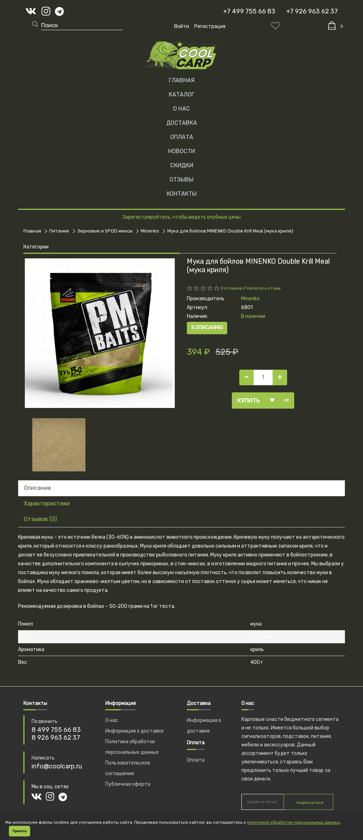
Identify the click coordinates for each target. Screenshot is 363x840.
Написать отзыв (264, 288)
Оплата (196, 760)
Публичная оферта (127, 784)
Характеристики (47, 503)
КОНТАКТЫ (182, 193)
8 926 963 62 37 (56, 737)
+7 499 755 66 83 (249, 11)
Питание (59, 231)
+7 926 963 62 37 (312, 11)
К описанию (207, 328)
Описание (37, 488)
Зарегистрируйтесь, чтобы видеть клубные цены (181, 217)
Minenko (150, 231)
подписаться (309, 802)
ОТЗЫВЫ (181, 179)
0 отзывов (231, 288)
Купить (248, 400)
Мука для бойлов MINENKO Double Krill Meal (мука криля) (230, 231)
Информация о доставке (134, 731)
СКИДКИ (181, 165)
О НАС (181, 108)
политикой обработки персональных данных (293, 822)
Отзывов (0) (40, 519)
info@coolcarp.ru (57, 766)
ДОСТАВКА (181, 122)
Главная (182, 80)
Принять (19, 831)
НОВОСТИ (181, 151)
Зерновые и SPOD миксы (105, 231)
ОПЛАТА (181, 137)
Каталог (181, 94)
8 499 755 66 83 (56, 730)
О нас (111, 720)
